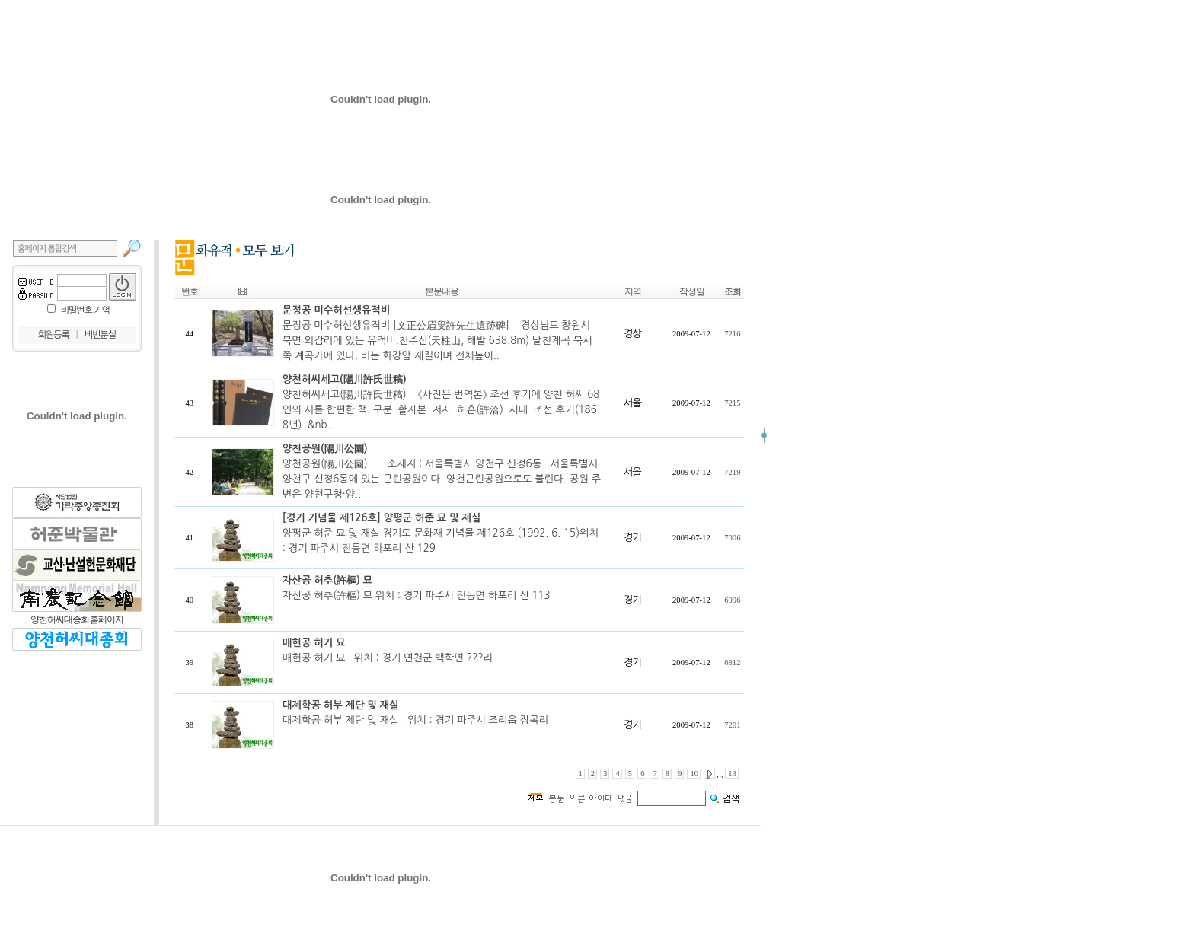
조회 (732, 291)
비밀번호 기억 (85, 310)
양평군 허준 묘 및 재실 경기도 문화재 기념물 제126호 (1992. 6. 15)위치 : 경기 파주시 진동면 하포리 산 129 (441, 533)
